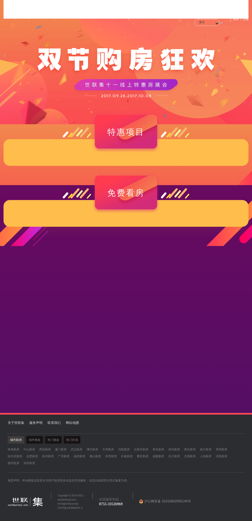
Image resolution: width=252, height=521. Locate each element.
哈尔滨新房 (15, 456)
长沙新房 (174, 456)
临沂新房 (206, 449)
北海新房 (190, 456)
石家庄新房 (141, 449)
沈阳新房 (124, 449)
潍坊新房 (92, 449)
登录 (236, 19)
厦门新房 (61, 449)
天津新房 (108, 449)
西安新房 (45, 449)
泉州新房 (174, 449)
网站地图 (72, 423)
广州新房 (64, 456)
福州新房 (79, 456)
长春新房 (127, 456)
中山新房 (29, 449)
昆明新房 (221, 449)
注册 (245, 19)
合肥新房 (32, 456)
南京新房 (190, 449)
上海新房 (206, 456)
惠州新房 (13, 463)
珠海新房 (13, 449)
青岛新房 (158, 449)
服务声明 (36, 423)
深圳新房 (29, 463)
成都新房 (158, 456)
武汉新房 (76, 449)
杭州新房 (48, 456)
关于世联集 (16, 423)
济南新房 (221, 456)
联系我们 (54, 423)
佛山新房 (95, 456)
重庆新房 (142, 456)
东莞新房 (111, 456)
